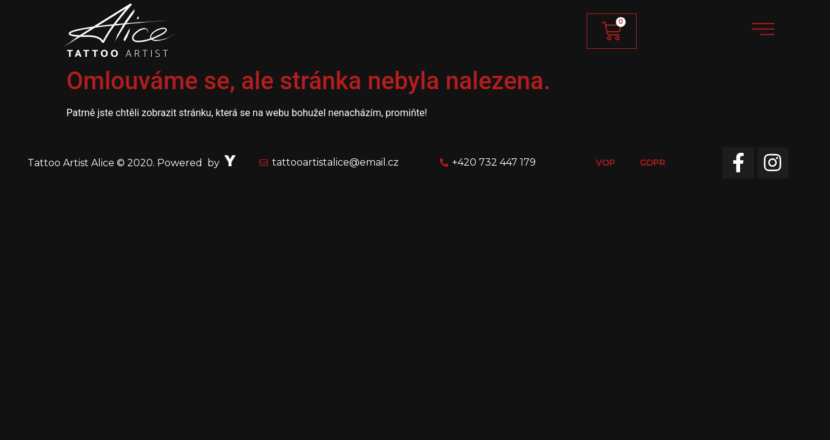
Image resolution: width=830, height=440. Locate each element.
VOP (605, 162)
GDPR (652, 162)
